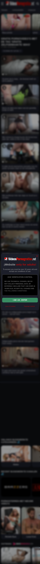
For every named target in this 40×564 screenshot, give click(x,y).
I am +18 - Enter (20, 300)
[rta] (20, 307)
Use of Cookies (10, 306)
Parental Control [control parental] (29, 306)
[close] (37, 256)
